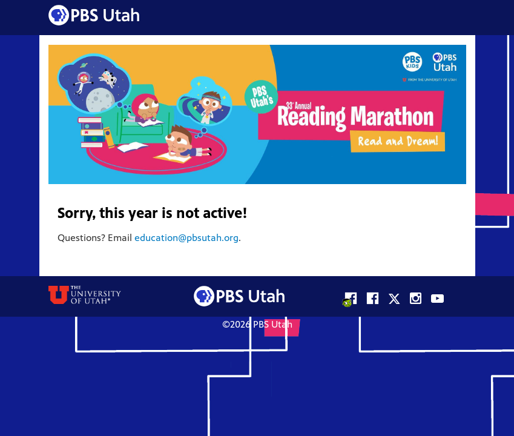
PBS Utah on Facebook (372, 296)
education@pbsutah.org (186, 238)
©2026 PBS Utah (257, 325)
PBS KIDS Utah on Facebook (350, 296)
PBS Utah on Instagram (415, 296)
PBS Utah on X (393, 296)
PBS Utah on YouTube (437, 296)
